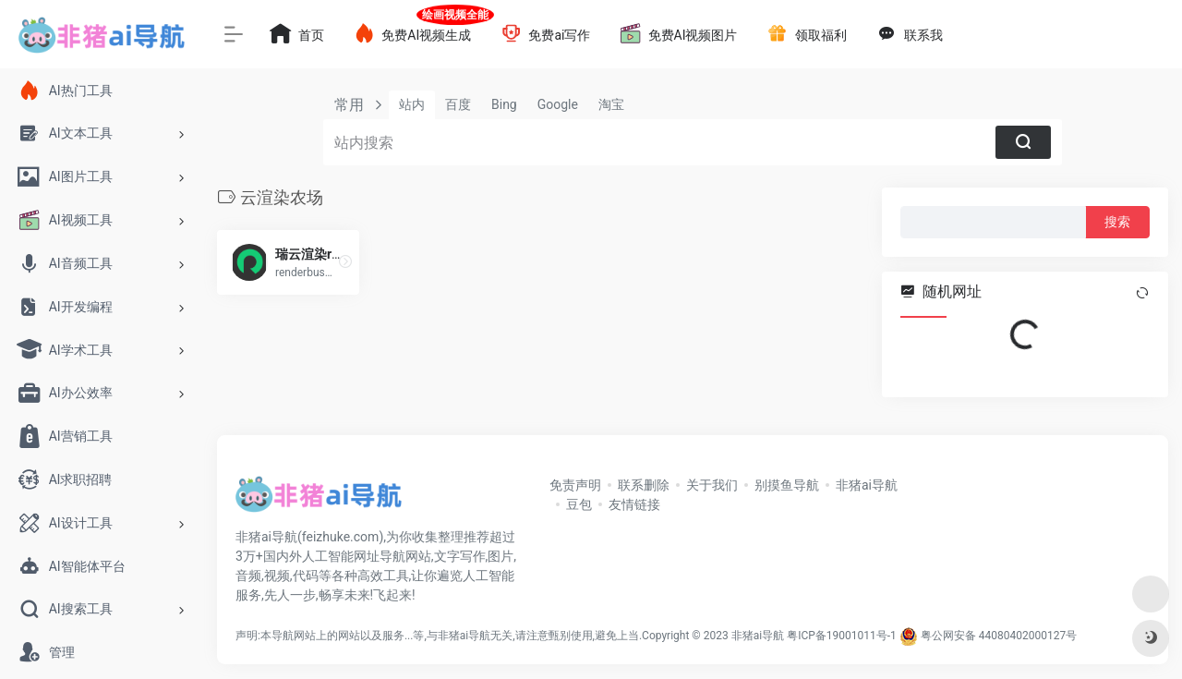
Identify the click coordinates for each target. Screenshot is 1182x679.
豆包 (579, 504)
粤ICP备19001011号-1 (842, 635)
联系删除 (643, 485)
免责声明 (575, 485)
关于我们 (712, 485)
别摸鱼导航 (786, 485)
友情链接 (634, 504)
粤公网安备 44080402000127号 (999, 635)
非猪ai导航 (867, 485)
